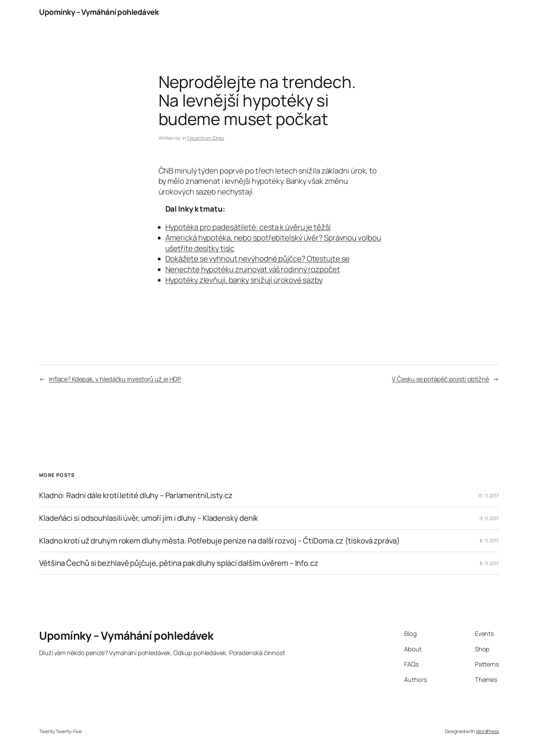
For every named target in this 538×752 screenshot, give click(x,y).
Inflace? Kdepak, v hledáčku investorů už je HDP (115, 379)
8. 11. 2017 (489, 540)
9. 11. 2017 (489, 518)
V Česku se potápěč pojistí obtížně (440, 379)
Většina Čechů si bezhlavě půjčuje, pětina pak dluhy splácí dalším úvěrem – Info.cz (178, 563)
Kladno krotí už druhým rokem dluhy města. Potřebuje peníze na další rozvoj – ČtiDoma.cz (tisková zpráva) (219, 541)
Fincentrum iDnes (205, 138)
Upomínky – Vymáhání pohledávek (99, 12)
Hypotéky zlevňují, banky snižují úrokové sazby (244, 280)
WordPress (487, 731)
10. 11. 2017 (488, 495)
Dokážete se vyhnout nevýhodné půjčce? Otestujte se (257, 259)
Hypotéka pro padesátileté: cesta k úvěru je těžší (248, 227)
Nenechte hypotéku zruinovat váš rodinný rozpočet (252, 269)
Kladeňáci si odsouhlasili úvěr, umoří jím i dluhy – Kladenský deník (148, 518)
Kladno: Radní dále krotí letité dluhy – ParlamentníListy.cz (136, 495)
